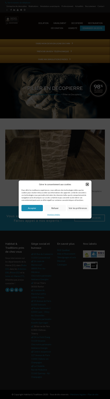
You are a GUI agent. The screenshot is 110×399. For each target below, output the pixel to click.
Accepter (32, 208)
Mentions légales (53, 215)
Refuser (55, 208)
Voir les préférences (78, 208)
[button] (87, 184)
